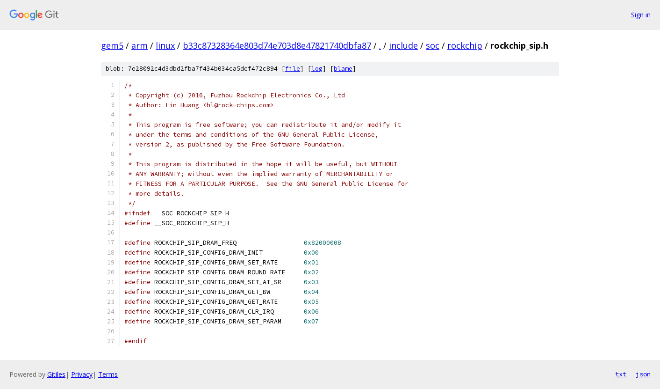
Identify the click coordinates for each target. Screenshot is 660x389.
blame (343, 69)
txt (620, 374)
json (643, 374)
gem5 (112, 45)
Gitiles (56, 374)
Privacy (82, 374)
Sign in (641, 14)
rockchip (464, 45)
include (403, 45)
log (317, 69)
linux (165, 45)
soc (432, 45)
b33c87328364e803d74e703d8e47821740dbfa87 (277, 45)
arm (139, 45)
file (292, 69)
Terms (108, 374)
